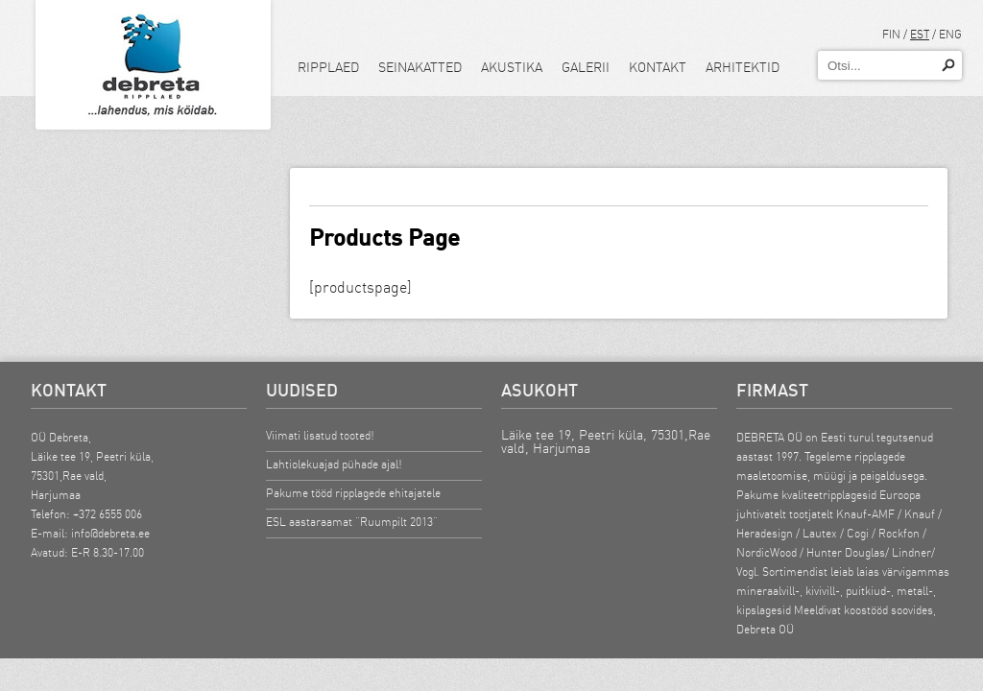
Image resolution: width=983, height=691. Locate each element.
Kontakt (657, 67)
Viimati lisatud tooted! (320, 435)
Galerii (586, 67)
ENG (950, 34)
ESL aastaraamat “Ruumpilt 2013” (352, 521)
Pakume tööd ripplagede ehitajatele (353, 493)
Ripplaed (328, 67)
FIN (891, 34)
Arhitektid (742, 67)
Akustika (511, 67)
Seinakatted (420, 67)
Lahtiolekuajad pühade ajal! (334, 464)
